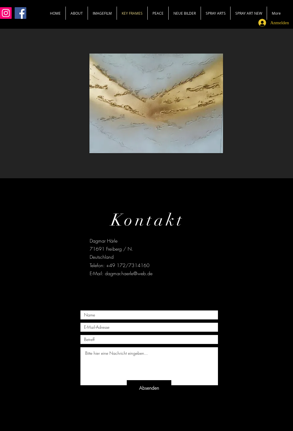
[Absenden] (149, 388)
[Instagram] (6, 13)
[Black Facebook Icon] (135, 288)
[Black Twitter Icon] (146, 288)
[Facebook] (20, 13)
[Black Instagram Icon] (157, 288)
